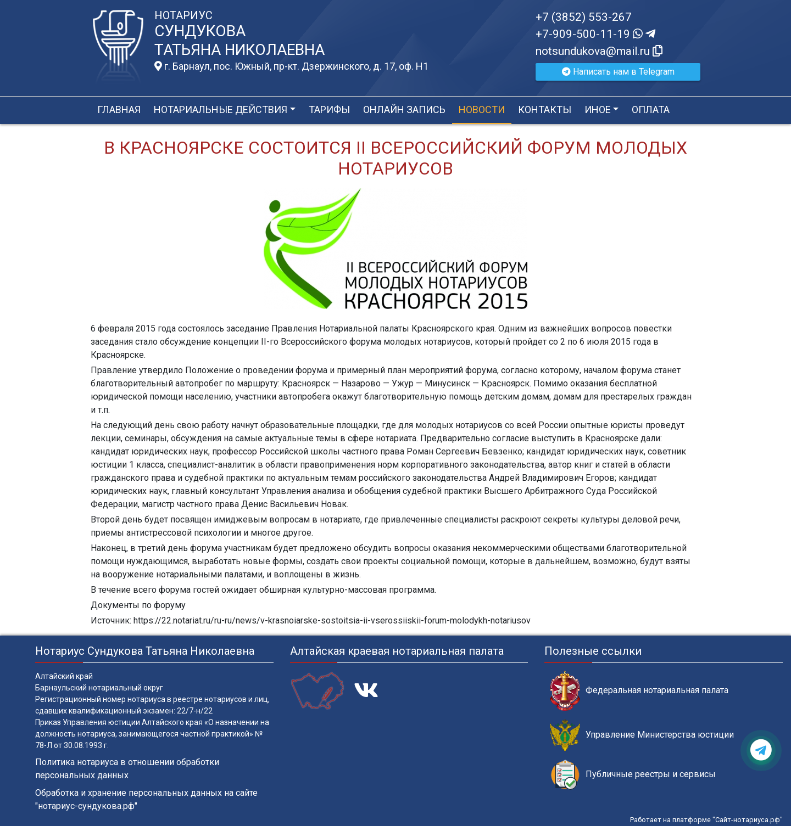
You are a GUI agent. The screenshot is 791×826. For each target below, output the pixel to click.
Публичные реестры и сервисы (633, 775)
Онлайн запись (404, 109)
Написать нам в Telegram (618, 71)
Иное (597, 109)
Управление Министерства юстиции (642, 735)
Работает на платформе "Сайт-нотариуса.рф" (706, 820)
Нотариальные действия (220, 109)
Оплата (651, 109)
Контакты (544, 109)
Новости (482, 109)
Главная (119, 109)
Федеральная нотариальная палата (639, 691)
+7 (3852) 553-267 (584, 17)
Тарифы (329, 109)
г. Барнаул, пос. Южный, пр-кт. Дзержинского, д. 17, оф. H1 (291, 66)
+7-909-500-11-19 (595, 34)
